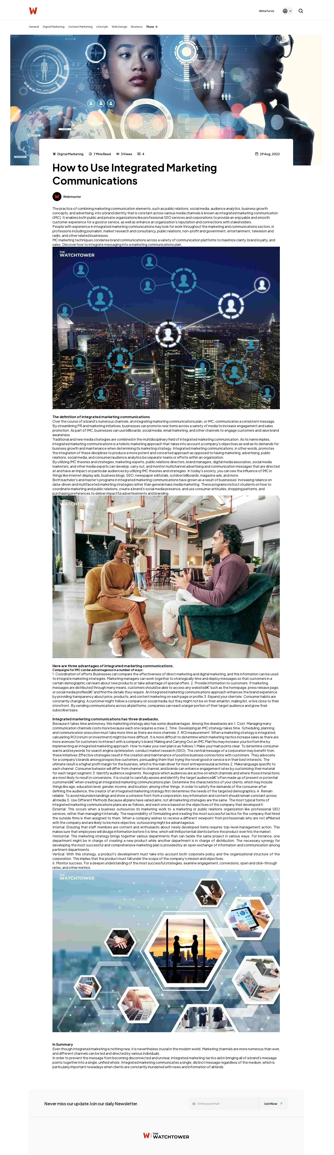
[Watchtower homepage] (166, 1135)
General (34, 26)
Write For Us (266, 11)
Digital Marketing (53, 26)
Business (137, 26)
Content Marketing (80, 26)
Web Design (119, 26)
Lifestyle (102, 26)
